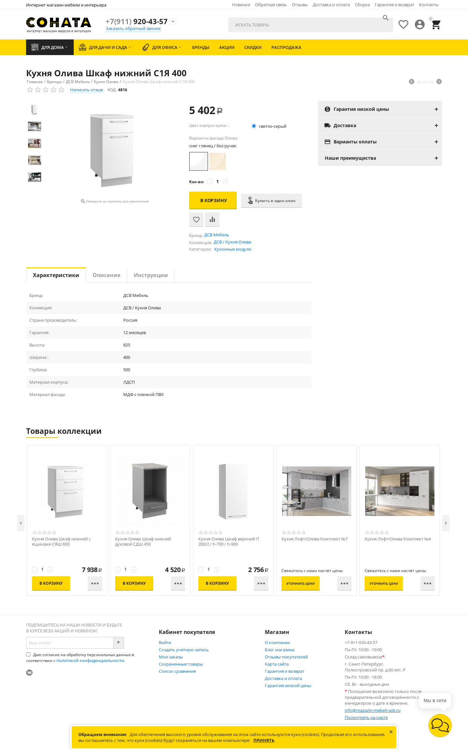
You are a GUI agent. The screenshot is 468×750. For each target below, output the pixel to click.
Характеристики (56, 275)
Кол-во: (196, 181)
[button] (440, 725)
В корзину (213, 200)
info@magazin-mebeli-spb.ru (372, 710)
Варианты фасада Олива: (213, 138)
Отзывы (300, 4)
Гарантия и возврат (394, 4)
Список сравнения (177, 671)
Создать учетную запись (184, 650)
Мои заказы (171, 657)
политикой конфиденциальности (90, 660)
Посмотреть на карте (366, 717)
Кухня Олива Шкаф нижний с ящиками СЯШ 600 (61, 541)
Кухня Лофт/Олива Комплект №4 (398, 539)
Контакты (429, 4)
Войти (165, 642)
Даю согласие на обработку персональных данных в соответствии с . (80, 657)
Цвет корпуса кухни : (209, 125)
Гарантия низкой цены (288, 685)
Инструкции (151, 275)
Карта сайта (277, 664)
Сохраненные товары (181, 664)
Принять (263, 740)
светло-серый (269, 126)
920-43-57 (137, 21)
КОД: (112, 90)
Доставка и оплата (331, 4)
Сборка (362, 4)
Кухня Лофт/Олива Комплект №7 (314, 539)
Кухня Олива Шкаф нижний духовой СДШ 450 (143, 541)
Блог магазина (279, 650)
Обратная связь (271, 4)
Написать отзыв (86, 90)
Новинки (241, 4)
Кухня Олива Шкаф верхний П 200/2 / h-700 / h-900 (228, 541)
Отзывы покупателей (286, 657)
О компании (277, 642)
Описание (106, 275)
